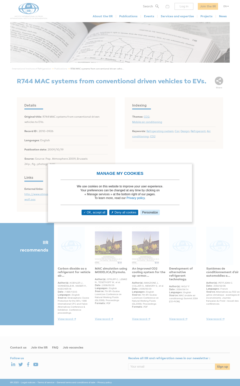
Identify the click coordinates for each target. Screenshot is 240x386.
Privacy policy (136, 198)
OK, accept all (94, 212)
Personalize (150, 212)
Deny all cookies (123, 212)
